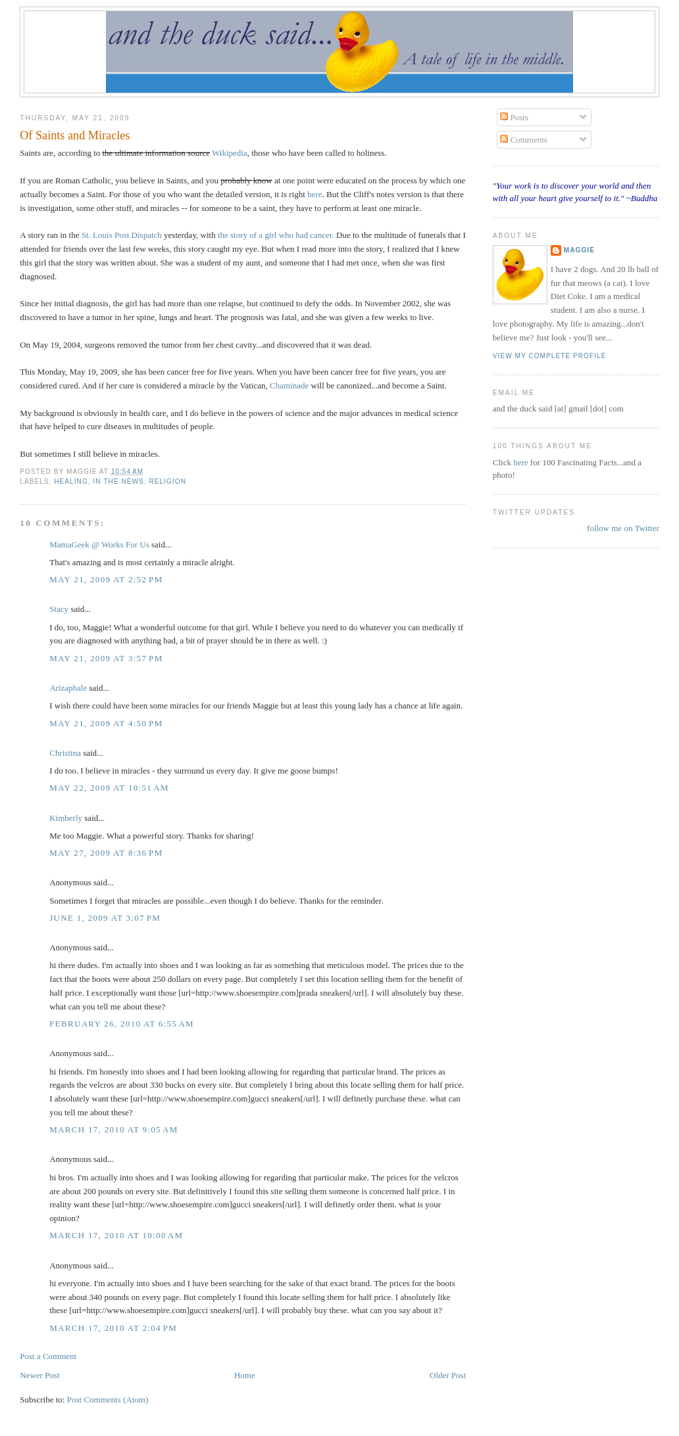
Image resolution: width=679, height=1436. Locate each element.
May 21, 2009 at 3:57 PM (106, 658)
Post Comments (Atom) (108, 1399)
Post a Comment (48, 1356)
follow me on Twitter (623, 528)
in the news (118, 481)
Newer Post (39, 1375)
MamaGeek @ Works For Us (99, 544)
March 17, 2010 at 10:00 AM (116, 1235)
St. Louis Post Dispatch (122, 235)
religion (167, 481)
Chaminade (289, 385)
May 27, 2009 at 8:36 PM (106, 853)
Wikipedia (229, 153)
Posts (514, 117)
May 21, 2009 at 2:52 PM (106, 579)
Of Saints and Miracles (75, 135)
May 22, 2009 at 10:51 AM (109, 788)
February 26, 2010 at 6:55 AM (121, 1024)
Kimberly (65, 818)
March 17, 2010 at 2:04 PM (113, 1328)
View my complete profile (550, 355)
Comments (523, 140)
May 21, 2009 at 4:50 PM (106, 723)
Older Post (448, 1375)
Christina (65, 753)
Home (244, 1375)
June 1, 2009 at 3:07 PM (105, 918)
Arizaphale (68, 688)
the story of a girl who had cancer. (276, 235)
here (314, 194)
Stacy (58, 609)
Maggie (579, 250)
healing (71, 481)
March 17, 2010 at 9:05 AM (113, 1129)
